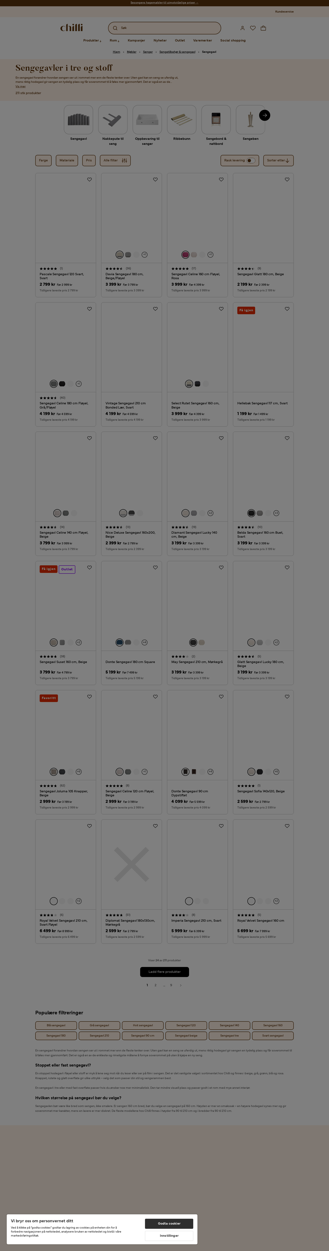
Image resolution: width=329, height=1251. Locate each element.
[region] (102, 1229)
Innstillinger (169, 1235)
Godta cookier (169, 1223)
